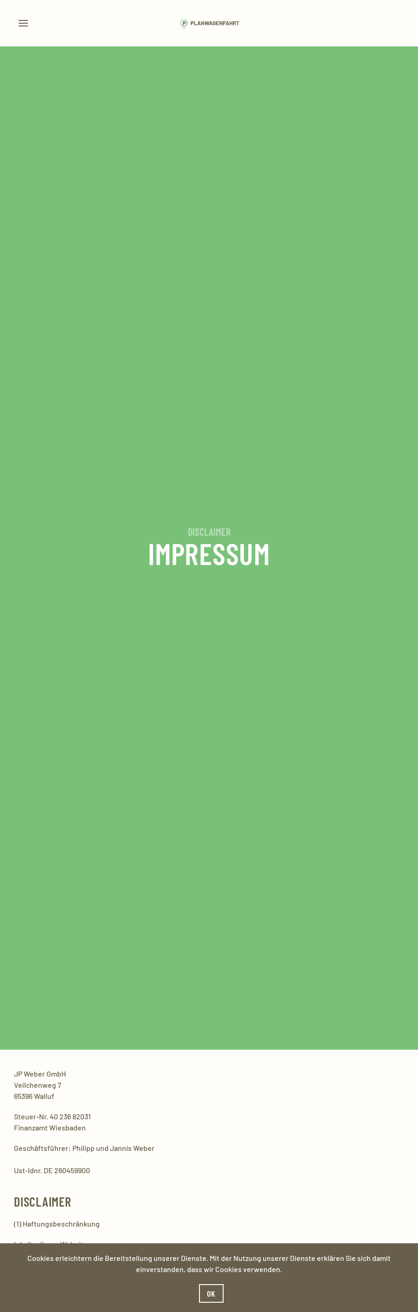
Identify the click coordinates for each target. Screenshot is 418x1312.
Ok (211, 1293)
